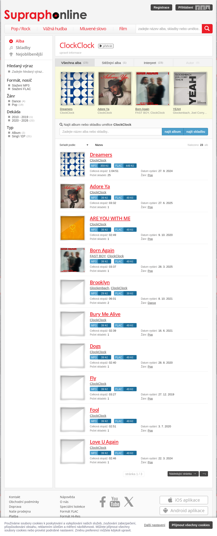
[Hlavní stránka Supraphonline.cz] (46, 15)
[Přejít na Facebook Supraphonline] (102, 503)
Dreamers (66, 109)
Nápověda (67, 497)
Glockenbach (99, 288)
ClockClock (98, 160)
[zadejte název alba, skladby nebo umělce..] (169, 28)
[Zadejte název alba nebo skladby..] (111, 131)
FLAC (118, 165)
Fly (93, 378)
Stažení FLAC (21, 89)
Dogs (95, 346)
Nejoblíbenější (29, 54)
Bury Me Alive (105, 314)
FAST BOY (97, 256)
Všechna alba (75, 63)
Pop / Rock (20, 29)
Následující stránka (182, 473)
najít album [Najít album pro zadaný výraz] (173, 131)
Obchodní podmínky (24, 502)
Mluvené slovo (93, 29)
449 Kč (130, 165)
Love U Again (104, 441)
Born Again (142, 109)
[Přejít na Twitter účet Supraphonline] (128, 503)
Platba (13, 516)
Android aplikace (183, 510)
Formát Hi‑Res (70, 516)
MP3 (94, 165)
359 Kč (104, 165)
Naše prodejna (20, 511)
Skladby (23, 47)
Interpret (153, 63)
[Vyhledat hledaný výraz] (207, 28)
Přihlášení (185, 7)
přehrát (106, 46)
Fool (94, 409)
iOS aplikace (184, 500)
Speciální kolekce (72, 506)
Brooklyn (100, 282)
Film (123, 29)
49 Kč (130, 197)
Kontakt (14, 497)
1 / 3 (133, 474)
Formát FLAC (69, 511)
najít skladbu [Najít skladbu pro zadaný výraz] (195, 131)
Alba (20, 41)
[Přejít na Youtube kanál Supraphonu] (114, 503)
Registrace (161, 7)
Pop (150, 175)
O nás (64, 502)
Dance (152, 302)
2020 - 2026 (23, 120)
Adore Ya (103, 109)
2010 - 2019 (22, 117)
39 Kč (104, 197)
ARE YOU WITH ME (110, 218)
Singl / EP (22, 136)
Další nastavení (154, 525)
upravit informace (70, 52)
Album (18, 132)
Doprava (15, 506)
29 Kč (104, 293)
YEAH (177, 109)
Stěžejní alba (114, 63)
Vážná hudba (55, 29)
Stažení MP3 (20, 85)
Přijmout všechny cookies (191, 525)
